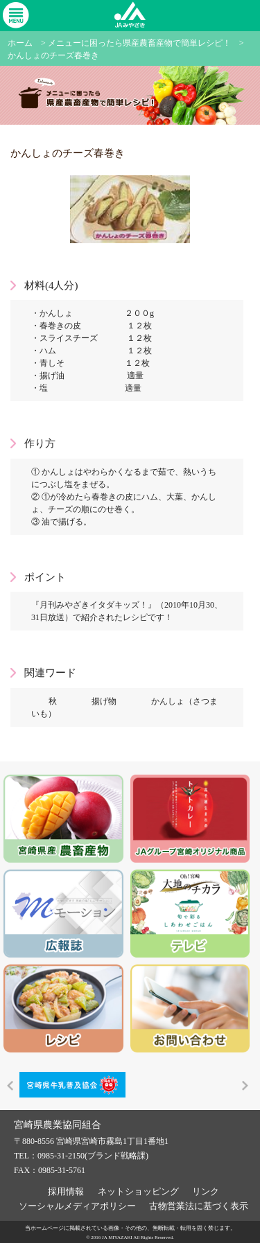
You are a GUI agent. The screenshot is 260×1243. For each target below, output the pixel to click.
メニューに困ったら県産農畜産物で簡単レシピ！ (139, 43)
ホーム (20, 43)
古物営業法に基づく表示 (198, 1205)
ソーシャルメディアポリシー (77, 1205)
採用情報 (66, 1190)
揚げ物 (104, 701)
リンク (205, 1190)
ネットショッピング (138, 1190)
